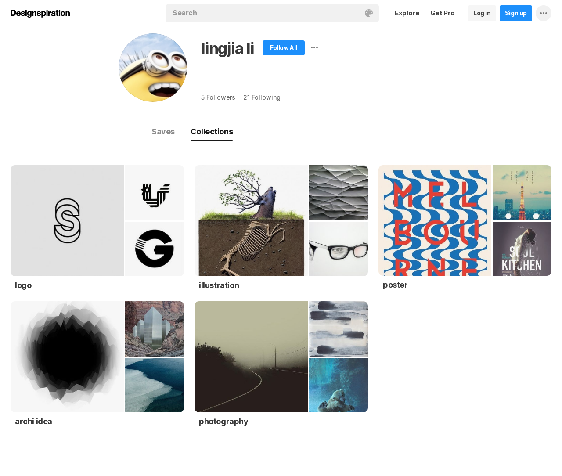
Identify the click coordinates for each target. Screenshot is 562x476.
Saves (163, 131)
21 (261, 97)
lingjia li (227, 48)
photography (224, 421)
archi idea (33, 421)
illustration (219, 285)
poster (395, 284)
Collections (212, 131)
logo (23, 285)
